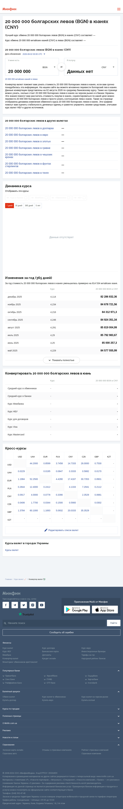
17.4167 (72, 479)
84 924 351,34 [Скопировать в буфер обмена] (109, 319)
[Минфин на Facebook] (6, 605)
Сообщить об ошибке (61, 632)
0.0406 (21, 502)
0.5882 (85, 471)
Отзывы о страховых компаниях (57, 750)
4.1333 (72, 487)
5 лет (38, 205)
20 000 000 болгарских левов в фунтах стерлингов (28, 165)
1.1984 (21, 479)
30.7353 (85, 479)
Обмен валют (9, 697)
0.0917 (21, 495)
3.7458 (59, 463)
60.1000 (34, 510)
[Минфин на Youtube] (41, 605)
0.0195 (46, 471)
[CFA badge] (10, 765)
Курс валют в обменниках (54, 697)
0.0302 (98, 502)
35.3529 (85, 510)
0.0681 (98, 495)
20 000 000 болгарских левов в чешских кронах (28, 155)
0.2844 (21, 487)
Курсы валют (12, 550)
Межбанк (7, 655)
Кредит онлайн (49, 658)
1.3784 (21, 510)
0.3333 (72, 471)
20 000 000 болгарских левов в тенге (27, 173)
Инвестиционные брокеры (94, 651)
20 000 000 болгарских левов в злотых (28, 141)
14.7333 (72, 463)
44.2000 (34, 463)
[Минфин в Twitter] (23, 605)
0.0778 (46, 495)
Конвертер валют (10, 658)
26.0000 (85, 463)
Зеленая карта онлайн (13, 750)
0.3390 (59, 495)
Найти (113, 623)
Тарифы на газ (88, 655)
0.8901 (98, 479)
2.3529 (85, 495)
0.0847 (59, 471)
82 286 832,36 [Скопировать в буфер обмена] (109, 296)
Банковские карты (50, 651)
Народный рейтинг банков (94, 658)
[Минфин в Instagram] (32, 605)
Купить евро (47, 700)
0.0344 (46, 502)
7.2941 (85, 487)
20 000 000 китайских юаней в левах (21, 79)
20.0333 (72, 510)
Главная (8, 579)
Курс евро (86, 648)
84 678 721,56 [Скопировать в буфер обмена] (109, 304)
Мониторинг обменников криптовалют (20, 662)
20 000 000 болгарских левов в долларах (29, 128)
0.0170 (98, 471)
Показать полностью (61, 360)
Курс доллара (48, 648)
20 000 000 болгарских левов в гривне (27, 148)
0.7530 (98, 463)
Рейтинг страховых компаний (95, 750)
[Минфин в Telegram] (15, 605)
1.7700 (34, 502)
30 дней (18, 205)
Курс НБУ (7, 651)
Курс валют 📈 (20, 579)
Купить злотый (88, 700)
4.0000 (34, 495)
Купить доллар (9, 700)
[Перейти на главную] (9, 9)
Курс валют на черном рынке (95, 697)
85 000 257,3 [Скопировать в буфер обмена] (109, 342)
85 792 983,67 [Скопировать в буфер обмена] (109, 335)
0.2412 (46, 487)
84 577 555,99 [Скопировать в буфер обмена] (109, 350)
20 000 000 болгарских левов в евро (26, 135)
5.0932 (59, 510)
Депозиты (46, 655)
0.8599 (46, 463)
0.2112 (98, 487)
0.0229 (21, 471)
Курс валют (8, 648)
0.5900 (72, 502)
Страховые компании (91, 753)
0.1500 (59, 502)
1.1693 (46, 510)
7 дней (9, 205)
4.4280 (59, 479)
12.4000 (34, 487)
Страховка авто (10, 753)
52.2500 (34, 479)
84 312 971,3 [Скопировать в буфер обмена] (109, 312)
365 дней (29, 205)
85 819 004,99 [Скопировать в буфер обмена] (109, 327)
